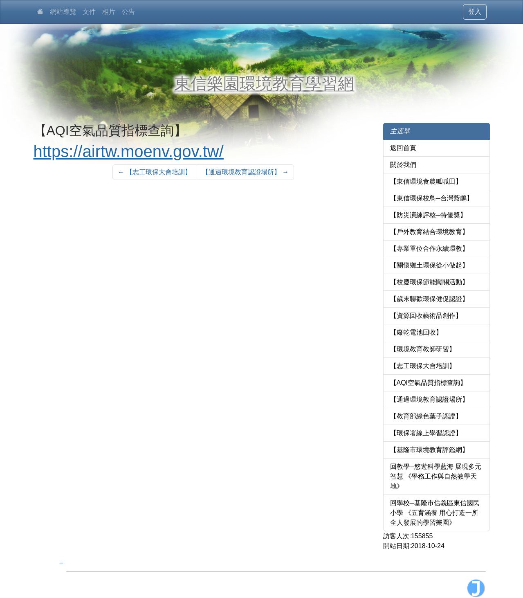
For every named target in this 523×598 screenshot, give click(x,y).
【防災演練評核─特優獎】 (428, 214)
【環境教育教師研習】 (423, 349)
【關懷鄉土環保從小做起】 (429, 265)
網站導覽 (63, 11)
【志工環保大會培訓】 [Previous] (154, 172)
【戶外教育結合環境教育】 (429, 231)
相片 (108, 11)
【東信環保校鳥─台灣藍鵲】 (431, 198)
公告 (128, 11)
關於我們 (403, 164)
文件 (89, 11)
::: (61, 561)
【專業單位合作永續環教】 (429, 248)
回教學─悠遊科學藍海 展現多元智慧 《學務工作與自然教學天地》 (436, 476)
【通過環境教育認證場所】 (429, 399)
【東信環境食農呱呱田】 (426, 181)
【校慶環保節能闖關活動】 (429, 282)
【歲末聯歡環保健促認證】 (429, 298)
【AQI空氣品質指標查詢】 (428, 382)
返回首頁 (403, 147)
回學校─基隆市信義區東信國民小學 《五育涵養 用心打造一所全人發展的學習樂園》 (435, 512)
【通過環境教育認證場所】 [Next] (245, 172)
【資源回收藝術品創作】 (426, 315)
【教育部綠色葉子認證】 (426, 416)
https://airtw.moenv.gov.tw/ (129, 151)
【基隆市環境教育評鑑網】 (429, 449)
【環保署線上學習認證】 (426, 432)
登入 (474, 11)
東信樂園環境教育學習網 (264, 83)
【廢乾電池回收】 (416, 332)
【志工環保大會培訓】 (423, 365)
